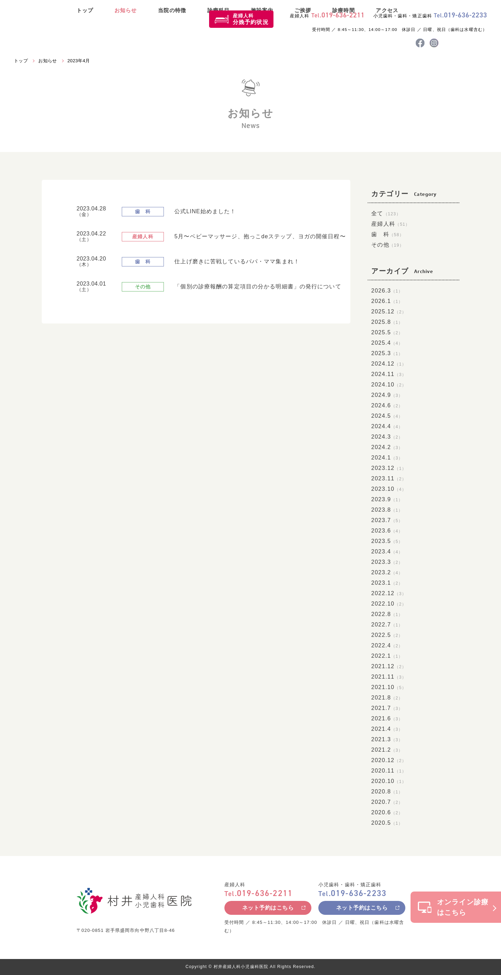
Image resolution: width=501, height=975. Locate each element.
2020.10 (388, 781)
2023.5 (387, 541)
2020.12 (388, 760)
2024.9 (387, 395)
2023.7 (387, 520)
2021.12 (388, 666)
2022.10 (388, 604)
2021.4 (387, 729)
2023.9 (387, 499)
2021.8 (387, 698)
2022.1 (387, 656)
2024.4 (387, 426)
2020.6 (387, 812)
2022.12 (388, 593)
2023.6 (387, 531)
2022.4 (387, 645)
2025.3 (387, 353)
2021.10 (388, 687)
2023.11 (388, 478)
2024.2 (387, 447)
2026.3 (387, 291)
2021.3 (387, 739)
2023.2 (387, 572)
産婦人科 (251, 19)
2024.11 (388, 374)
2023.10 (388, 489)
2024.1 (387, 458)
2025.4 (387, 343)
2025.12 (388, 311)
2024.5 (387, 416)
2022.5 (387, 635)
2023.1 (387, 583)
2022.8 (387, 614)
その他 (387, 245)
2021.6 (387, 718)
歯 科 (387, 234)
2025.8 (387, 322)
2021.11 (388, 677)
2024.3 (387, 437)
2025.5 (387, 332)
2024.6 (387, 405)
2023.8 (387, 510)
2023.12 (388, 468)
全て (386, 213)
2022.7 (387, 625)
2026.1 (387, 301)
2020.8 (387, 791)
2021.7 (387, 708)
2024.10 (388, 384)
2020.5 (387, 823)
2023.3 (387, 562)
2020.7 (387, 802)
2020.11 (388, 771)
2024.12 (388, 364)
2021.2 (387, 750)
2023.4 (387, 551)
